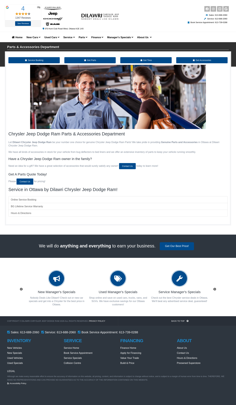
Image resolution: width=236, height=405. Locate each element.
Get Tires (146, 60)
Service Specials (73, 358)
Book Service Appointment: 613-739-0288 (207, 22)
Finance (97, 37)
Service (69, 37)
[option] (56, 289)
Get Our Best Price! (177, 246)
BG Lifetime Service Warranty (27, 206)
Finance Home (128, 348)
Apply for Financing (130, 353)
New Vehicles (14, 348)
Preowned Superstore (189, 363)
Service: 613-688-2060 (215, 19)
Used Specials (15, 363)
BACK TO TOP (180, 321)
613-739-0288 (128, 332)
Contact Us (127, 166)
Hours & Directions (21, 213)
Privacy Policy (97, 321)
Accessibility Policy (16, 383)
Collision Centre (72, 363)
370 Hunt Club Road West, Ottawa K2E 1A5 (63, 29)
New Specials (14, 353)
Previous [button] (21, 289)
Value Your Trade (129, 358)
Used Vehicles (15, 358)
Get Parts (90, 60)
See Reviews (23, 23)
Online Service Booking (23, 199)
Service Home (71, 348)
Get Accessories (202, 60)
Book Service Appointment (78, 353)
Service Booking (34, 60)
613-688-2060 (29, 332)
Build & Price (127, 363)
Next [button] (214, 289)
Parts (83, 37)
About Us (182, 348)
